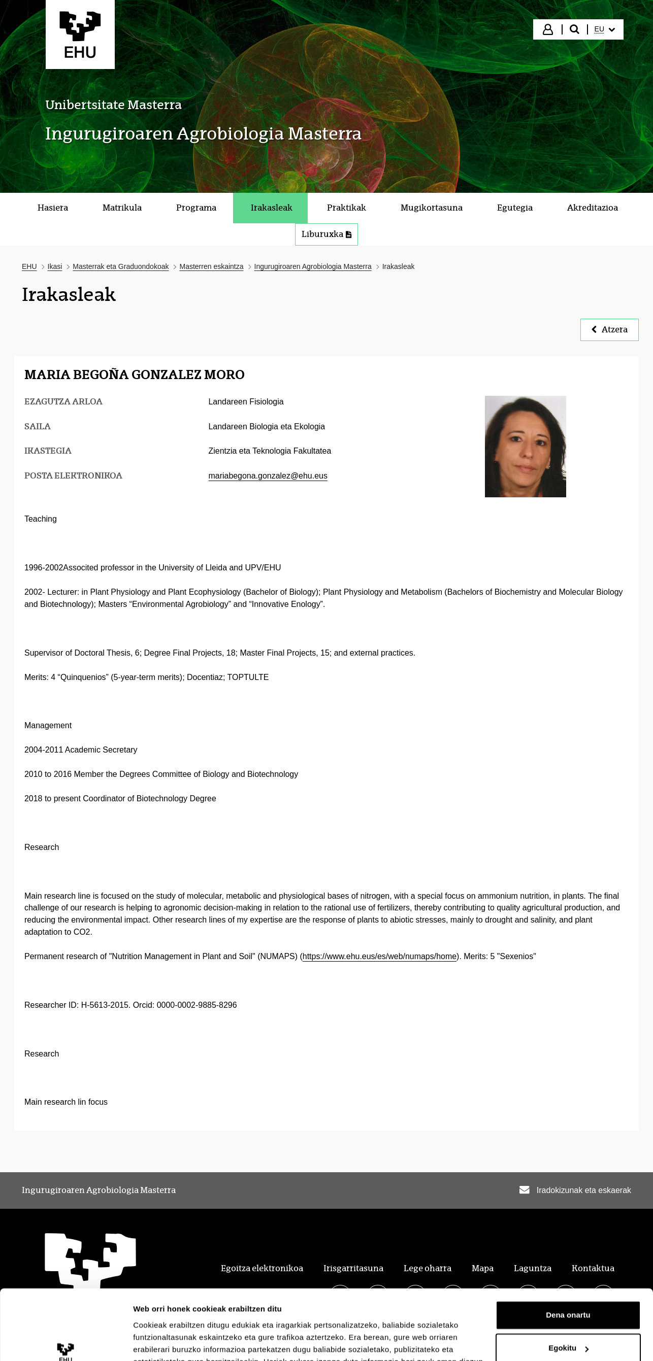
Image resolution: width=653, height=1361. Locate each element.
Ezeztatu (568, 1320)
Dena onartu (568, 1254)
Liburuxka (326, 234)
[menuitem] (605, 29)
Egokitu (568, 1287)
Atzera (610, 329)
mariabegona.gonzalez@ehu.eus (267, 475)
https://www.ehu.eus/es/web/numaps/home (379, 956)
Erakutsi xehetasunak (172, 1341)
